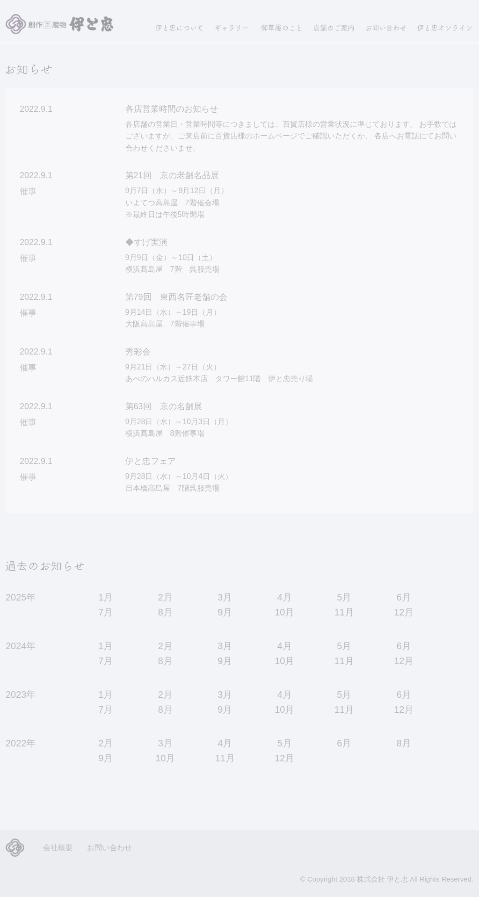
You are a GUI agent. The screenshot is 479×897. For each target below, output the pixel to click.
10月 (284, 612)
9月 (225, 612)
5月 (344, 597)
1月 (105, 597)
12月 (404, 612)
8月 (165, 612)
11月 (344, 612)
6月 (404, 597)
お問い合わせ (109, 848)
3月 (225, 597)
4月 (284, 597)
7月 (105, 612)
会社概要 (58, 848)
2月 (165, 597)
